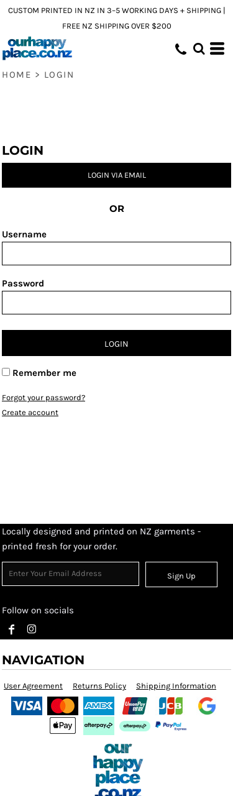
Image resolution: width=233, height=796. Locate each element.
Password (23, 283)
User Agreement (33, 685)
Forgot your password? (43, 397)
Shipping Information (176, 685)
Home (16, 74)
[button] (199, 48)
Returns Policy (99, 685)
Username (24, 234)
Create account (30, 412)
